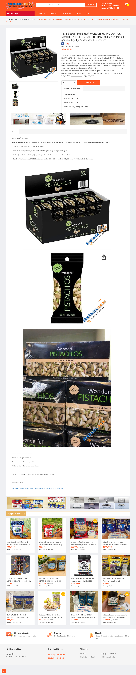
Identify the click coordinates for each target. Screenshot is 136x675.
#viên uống (56, 488)
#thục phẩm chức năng (37, 488)
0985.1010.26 (113, 8)
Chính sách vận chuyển (87, 664)
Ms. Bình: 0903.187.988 (71, 102)
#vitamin (64, 488)
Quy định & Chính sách (108, 660)
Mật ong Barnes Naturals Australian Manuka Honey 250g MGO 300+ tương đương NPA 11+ (115, 624)
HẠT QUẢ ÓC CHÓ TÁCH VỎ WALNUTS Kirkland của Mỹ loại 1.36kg (17, 624)
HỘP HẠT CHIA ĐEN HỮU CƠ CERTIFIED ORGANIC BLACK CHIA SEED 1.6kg (50, 585)
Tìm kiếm (90, 5)
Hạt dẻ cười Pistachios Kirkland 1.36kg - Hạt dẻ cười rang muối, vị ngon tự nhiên (50, 624)
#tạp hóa (49, 488)
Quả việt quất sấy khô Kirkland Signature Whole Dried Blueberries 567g (18, 546)
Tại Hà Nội (9, 661)
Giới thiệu (83, 660)
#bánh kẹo (15, 488)
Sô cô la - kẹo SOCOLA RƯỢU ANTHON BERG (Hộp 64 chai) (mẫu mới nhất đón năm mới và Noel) (19, 585)
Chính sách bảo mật (108, 664)
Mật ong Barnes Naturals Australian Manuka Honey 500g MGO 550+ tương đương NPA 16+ (83, 585)
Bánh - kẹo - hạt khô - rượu (70, 46)
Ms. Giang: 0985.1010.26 (72, 98)
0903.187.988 (113, 6)
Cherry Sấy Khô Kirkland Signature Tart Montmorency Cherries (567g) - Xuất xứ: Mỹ (51, 546)
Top (4, 671)
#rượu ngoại (24, 488)
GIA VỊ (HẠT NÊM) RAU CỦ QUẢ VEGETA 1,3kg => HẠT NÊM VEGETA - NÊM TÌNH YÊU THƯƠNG (83, 624)
